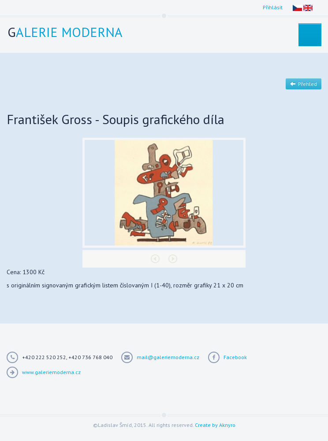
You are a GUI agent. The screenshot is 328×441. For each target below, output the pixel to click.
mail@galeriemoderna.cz (168, 357)
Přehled (303, 84)
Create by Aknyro (215, 425)
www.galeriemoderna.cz (51, 372)
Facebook (235, 357)
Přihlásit (273, 7)
